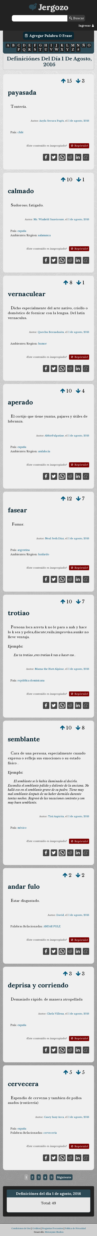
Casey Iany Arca (54, 1117)
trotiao (18, 613)
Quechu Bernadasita (51, 332)
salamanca (44, 235)
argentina (24, 550)
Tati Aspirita (56, 816)
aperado (20, 402)
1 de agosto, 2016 (78, 120)
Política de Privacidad (75, 1228)
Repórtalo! (79, 145)
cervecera (23, 1084)
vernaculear (26, 294)
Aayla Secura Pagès (51, 120)
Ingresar (86, 25)
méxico (22, 827)
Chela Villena (55, 1013)
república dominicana (31, 680)
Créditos (36, 1228)
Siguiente (64, 1177)
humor (42, 343)
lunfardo (43, 554)
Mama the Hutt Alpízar (49, 669)
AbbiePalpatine (54, 435)
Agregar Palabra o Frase (48, 35)
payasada (22, 92)
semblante (24, 739)
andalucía (44, 451)
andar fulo (24, 886)
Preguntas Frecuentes (52, 1228)
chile (21, 132)
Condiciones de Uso (21, 1228)
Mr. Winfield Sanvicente (49, 219)
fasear (17, 510)
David (60, 915)
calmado (21, 191)
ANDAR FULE (52, 926)
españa (22, 231)
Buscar (76, 18)
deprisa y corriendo (38, 985)
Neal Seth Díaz (54, 538)
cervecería (50, 1132)
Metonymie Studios (54, 1232)
